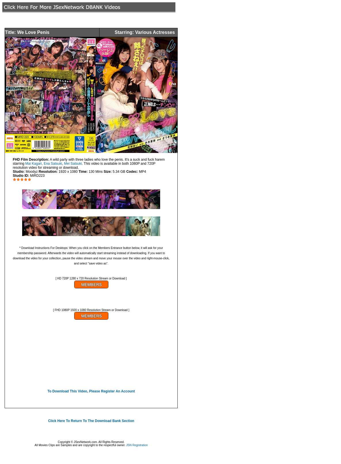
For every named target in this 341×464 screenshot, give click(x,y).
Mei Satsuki (73, 164)
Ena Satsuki (53, 164)
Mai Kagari (33, 164)
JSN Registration (137, 445)
